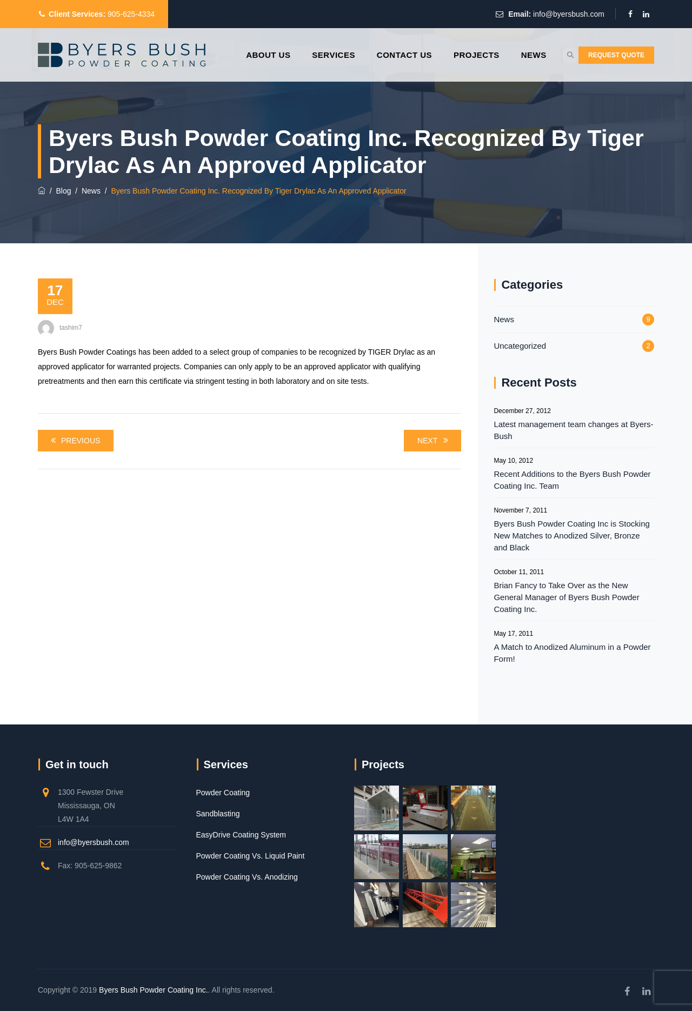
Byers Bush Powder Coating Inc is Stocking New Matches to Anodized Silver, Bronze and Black (571, 535)
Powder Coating (223, 792)
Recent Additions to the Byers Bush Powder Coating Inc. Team (572, 479)
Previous (73, 440)
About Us (241, 54)
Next (434, 440)
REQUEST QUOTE (616, 55)
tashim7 (70, 327)
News (507, 54)
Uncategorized (520, 345)
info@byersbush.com (568, 14)
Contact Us (377, 54)
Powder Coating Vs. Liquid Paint (250, 856)
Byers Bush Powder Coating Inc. (153, 990)
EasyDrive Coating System (241, 834)
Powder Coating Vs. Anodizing (247, 877)
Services (307, 54)
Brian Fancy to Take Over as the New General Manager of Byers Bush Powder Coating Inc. (566, 597)
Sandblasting (218, 813)
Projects (450, 54)
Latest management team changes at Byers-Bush (573, 430)
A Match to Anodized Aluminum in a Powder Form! (572, 652)
